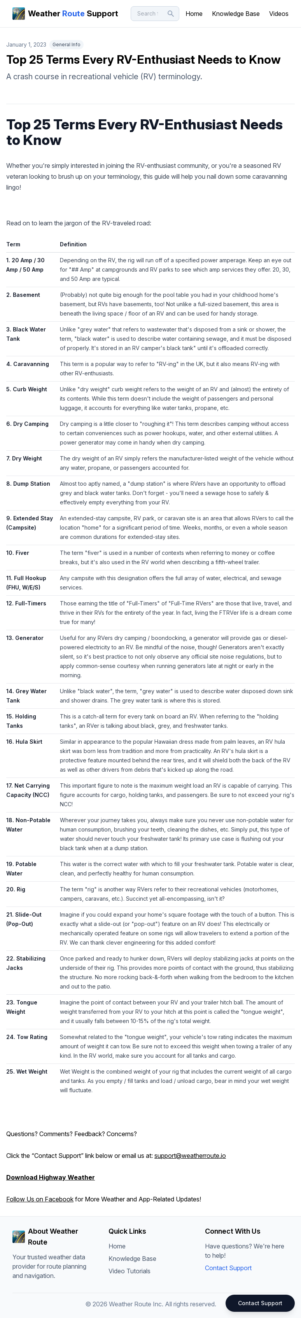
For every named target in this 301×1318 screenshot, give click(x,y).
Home (194, 13)
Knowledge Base (236, 13)
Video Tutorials (129, 1271)
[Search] (155, 13)
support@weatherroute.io (190, 1155)
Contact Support (228, 1268)
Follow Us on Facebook (40, 1199)
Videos (279, 13)
